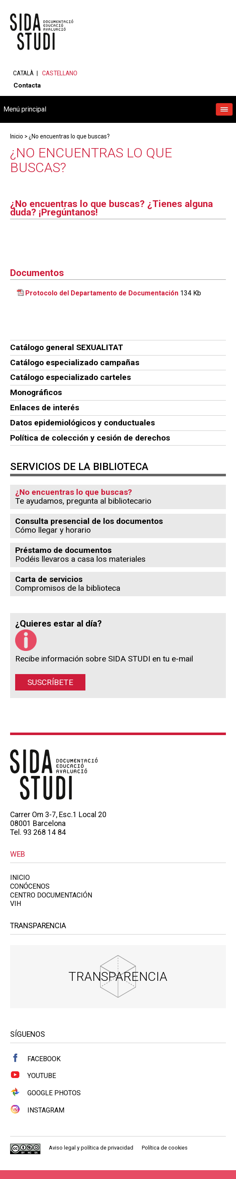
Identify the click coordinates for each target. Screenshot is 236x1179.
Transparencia (118, 976)
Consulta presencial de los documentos (89, 521)
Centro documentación (51, 895)
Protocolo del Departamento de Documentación (101, 293)
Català (23, 73)
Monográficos (36, 392)
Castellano (59, 73)
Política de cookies (165, 1147)
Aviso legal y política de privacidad (91, 1147)
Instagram (37, 1109)
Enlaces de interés (44, 407)
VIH (15, 904)
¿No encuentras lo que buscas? (69, 136)
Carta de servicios (48, 579)
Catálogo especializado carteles (70, 377)
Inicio (16, 136)
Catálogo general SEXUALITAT (66, 347)
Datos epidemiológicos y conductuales (82, 423)
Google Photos (45, 1092)
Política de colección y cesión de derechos (90, 438)
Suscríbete (50, 682)
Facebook (35, 1058)
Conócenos (30, 886)
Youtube (33, 1075)
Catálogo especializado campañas (74, 362)
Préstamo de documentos (63, 550)
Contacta (27, 85)
